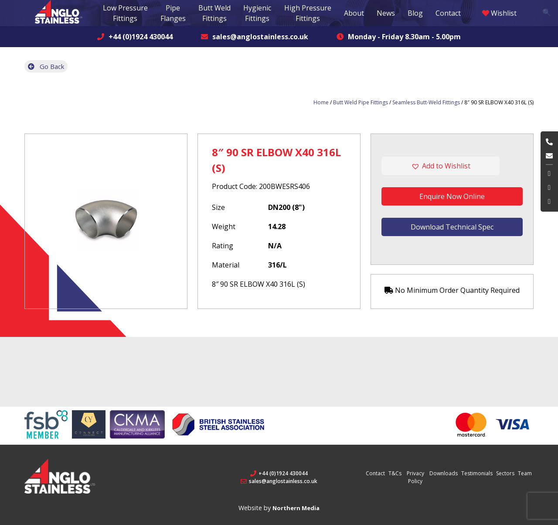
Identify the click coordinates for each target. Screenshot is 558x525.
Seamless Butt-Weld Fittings (426, 102)
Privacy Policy (415, 477)
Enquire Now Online (452, 196)
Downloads (443, 473)
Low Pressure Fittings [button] (125, 13)
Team (525, 473)
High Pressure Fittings (307, 13)
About (354, 13)
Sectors (505, 473)
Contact (448, 13)
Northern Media (296, 508)
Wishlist (499, 13)
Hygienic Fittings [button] (257, 13)
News (386, 13)
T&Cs (394, 473)
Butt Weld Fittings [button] (214, 13)
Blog (415, 13)
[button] (452, 166)
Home (321, 102)
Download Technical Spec (452, 227)
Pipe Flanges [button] (173, 13)
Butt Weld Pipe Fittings (360, 102)
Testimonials (477, 473)
